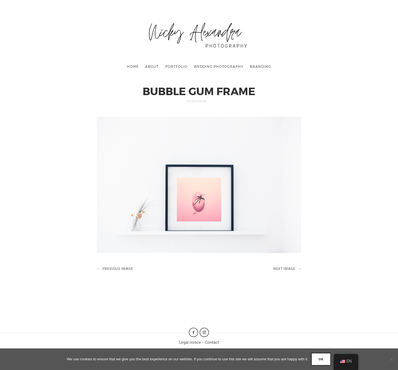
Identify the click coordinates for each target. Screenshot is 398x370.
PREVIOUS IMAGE (115, 269)
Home (133, 66)
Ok (321, 359)
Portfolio (176, 66)
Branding (260, 66)
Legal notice (190, 342)
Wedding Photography (218, 66)
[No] (391, 359)
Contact (212, 342)
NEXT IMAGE (287, 269)
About (152, 66)
